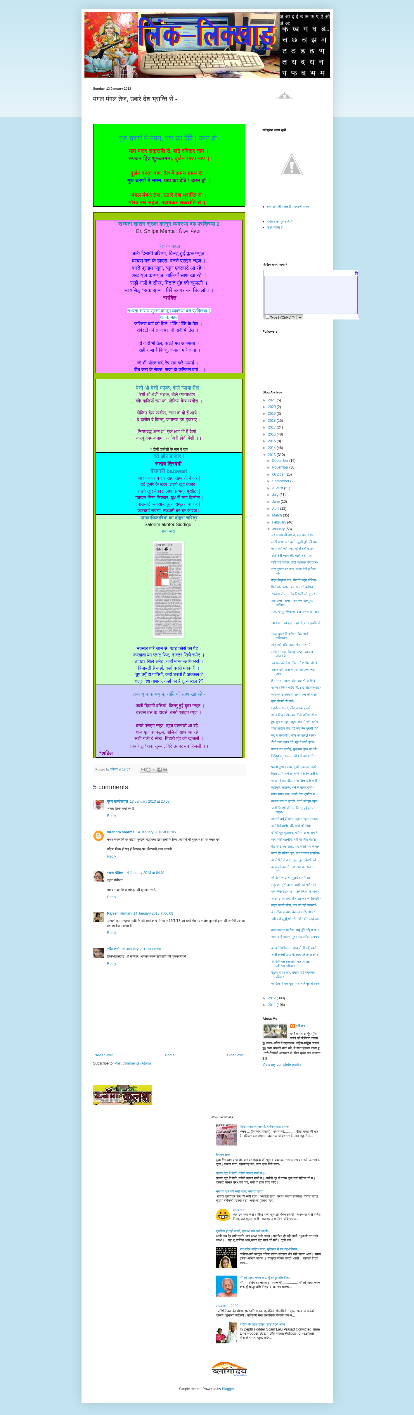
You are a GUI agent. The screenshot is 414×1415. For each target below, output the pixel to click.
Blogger (228, 1389)
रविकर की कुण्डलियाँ (279, 222)
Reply (111, 816)
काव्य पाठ (239, 1210)
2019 (272, 414)
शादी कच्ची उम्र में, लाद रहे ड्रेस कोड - (296, 955)
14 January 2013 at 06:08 (153, 913)
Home (169, 1055)
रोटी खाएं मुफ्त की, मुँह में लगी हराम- (293, 742)
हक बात (168, 530)
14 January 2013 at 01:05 (156, 832)
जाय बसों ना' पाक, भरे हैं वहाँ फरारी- (293, 549)
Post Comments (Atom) (133, 1063)
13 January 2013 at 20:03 (149, 801)
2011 (272, 1005)
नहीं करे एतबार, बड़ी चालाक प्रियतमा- (294, 562)
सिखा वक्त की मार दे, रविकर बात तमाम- (264, 1126)
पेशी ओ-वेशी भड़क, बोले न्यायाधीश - (169, 388)
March (277, 515)
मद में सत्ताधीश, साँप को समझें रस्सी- (293, 735)
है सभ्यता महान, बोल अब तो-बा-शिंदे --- (295, 681)
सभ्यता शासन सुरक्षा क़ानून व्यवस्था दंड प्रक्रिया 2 (168, 224)
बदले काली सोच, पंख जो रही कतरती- (294, 905)
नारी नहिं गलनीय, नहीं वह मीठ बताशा (293, 839)
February (279, 522)
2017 (272, 427)
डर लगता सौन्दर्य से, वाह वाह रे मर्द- (292, 535)
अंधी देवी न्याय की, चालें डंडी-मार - (292, 556)
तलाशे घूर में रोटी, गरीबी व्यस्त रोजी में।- (241, 1173)
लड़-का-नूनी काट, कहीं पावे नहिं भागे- (294, 885)
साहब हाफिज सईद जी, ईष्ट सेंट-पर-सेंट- (296, 687)
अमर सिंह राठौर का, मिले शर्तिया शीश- (294, 715)
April (276, 509)
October (278, 474)
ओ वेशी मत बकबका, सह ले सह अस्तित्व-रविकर (290, 964)
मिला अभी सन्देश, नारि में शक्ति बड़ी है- (295, 774)
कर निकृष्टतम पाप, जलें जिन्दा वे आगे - (295, 891)
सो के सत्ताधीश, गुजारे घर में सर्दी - (292, 878)
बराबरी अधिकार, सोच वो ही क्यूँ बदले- (294, 948)
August (278, 488)
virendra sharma (120, 832)
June (276, 502)
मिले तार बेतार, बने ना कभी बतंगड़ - (293, 587)
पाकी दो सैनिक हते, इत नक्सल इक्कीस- (295, 853)
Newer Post (104, 1055)
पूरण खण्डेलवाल (117, 801)
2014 (272, 448)
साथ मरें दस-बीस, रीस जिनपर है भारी (294, 781)
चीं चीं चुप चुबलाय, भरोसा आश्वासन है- (294, 833)
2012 (272, 998)
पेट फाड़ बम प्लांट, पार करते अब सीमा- (295, 846)
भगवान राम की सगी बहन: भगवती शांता (239, 1191)
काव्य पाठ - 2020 (227, 1306)
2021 (272, 400)
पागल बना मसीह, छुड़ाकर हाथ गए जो (293, 749)
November (280, 467)
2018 (272, 421)
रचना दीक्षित (115, 873)
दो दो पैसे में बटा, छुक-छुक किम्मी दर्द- (294, 860)
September (281, 481)
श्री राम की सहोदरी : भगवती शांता (288, 207)
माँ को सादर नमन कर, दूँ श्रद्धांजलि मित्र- (265, 1278)
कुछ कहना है (275, 227)
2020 (272, 407)
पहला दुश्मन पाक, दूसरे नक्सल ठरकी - (294, 767)
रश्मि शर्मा (113, 949)
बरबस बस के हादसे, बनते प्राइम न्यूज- (294, 801)
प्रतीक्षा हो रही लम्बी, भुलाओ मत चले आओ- (242, 1231)
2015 (272, 441)
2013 (272, 455)
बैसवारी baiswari (169, 471)
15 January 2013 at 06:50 (141, 949)
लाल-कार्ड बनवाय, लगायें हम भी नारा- (294, 694)
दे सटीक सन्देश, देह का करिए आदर (293, 912)
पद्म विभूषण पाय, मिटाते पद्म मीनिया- (294, 580)
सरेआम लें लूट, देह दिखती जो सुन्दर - (294, 594)
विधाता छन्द (223, 1155)
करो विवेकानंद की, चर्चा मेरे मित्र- (292, 826)
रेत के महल (169, 246)
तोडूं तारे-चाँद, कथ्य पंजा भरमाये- (291, 645)
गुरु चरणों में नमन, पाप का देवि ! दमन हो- (169, 138)
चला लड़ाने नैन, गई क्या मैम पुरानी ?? (294, 728)
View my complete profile (282, 1064)
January (278, 529)
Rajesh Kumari (119, 913)
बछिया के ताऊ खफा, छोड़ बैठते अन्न (262, 1324)
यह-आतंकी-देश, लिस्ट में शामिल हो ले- (294, 663)
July (275, 495)
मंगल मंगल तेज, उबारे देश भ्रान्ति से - (294, 794)
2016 (272, 434)
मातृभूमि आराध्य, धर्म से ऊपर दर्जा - (292, 787)
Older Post (235, 1055)
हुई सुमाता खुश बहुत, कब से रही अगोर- (295, 722)
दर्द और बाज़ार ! (169, 456)
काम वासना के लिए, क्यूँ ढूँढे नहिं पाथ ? (295, 930)
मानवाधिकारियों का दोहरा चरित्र (169, 517)
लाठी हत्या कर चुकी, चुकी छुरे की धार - (295, 542)
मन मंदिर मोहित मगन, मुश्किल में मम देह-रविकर (268, 1249)
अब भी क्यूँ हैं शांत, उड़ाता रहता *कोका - (296, 819)
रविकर (300, 1026)
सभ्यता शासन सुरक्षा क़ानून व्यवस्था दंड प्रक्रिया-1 (169, 310)
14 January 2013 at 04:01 (145, 873)
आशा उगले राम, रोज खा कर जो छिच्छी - (296, 898)
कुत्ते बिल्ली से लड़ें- (282, 701)
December (280, 461)
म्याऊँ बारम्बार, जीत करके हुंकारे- (291, 708)
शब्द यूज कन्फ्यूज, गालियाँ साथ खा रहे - (168, 694)
